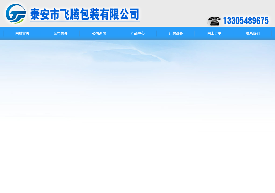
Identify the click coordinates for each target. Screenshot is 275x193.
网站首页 (22, 33)
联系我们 (253, 33)
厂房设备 (176, 33)
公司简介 (61, 33)
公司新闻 (99, 33)
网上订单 (214, 33)
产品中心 (137, 33)
